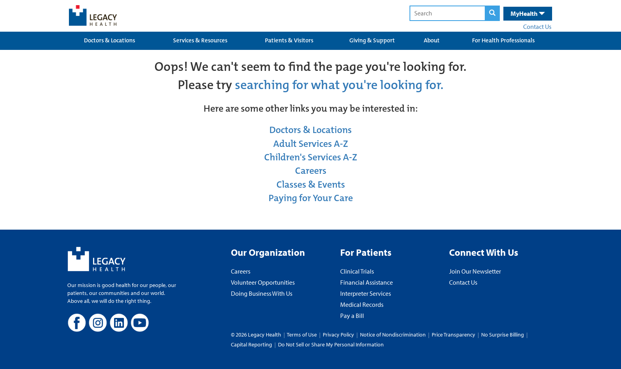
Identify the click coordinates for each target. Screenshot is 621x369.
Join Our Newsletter (475, 271)
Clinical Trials (357, 271)
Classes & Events (310, 184)
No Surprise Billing (502, 334)
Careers (310, 170)
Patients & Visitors (289, 40)
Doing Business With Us (261, 293)
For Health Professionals (503, 40)
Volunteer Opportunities (263, 282)
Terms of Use (302, 334)
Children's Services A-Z (310, 157)
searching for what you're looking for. (339, 85)
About (432, 40)
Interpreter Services (365, 293)
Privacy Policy (338, 334)
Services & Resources (200, 40)
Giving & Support (372, 40)
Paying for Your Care (311, 198)
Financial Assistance (366, 282)
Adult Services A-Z (310, 143)
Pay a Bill (352, 316)
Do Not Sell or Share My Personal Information (331, 344)
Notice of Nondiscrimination (393, 334)
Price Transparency (453, 334)
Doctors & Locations (109, 40)
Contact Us (537, 26)
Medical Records (361, 304)
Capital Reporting (251, 344)
